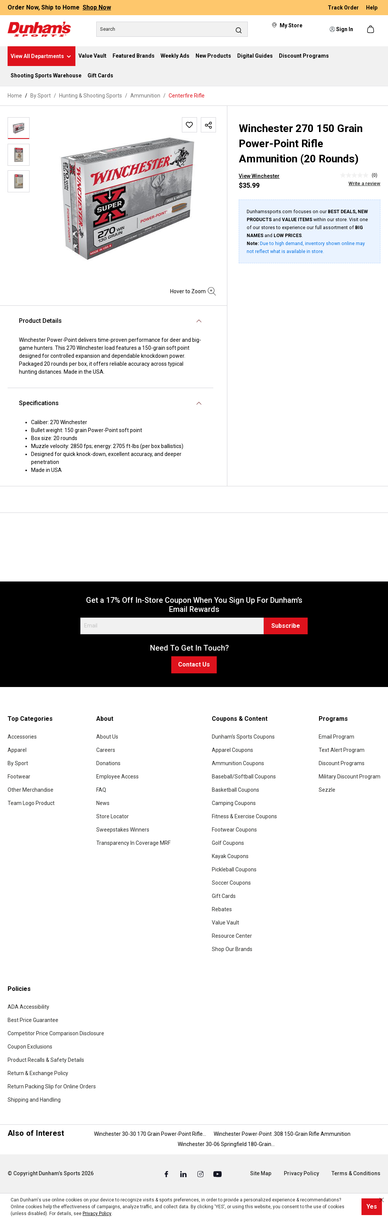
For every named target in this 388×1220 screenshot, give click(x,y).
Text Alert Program (342, 750)
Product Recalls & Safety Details (46, 1060)
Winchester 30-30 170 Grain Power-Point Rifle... (150, 1134)
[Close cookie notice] (381, 1199)
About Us (107, 737)
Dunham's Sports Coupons (243, 737)
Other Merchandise (30, 790)
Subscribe (285, 625)
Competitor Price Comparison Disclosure (56, 1033)
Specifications (39, 403)
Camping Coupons (234, 803)
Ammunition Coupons (238, 763)
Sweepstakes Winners (122, 830)
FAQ (101, 790)
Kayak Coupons (230, 856)
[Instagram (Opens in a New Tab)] (201, 1174)
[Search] (172, 29)
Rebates (222, 909)
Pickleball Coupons (234, 869)
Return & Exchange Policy (38, 1073)
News (103, 803)
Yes (371, 1206)
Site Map (260, 1173)
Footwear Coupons (234, 830)
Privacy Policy (301, 1173)
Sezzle (327, 790)
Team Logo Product (31, 803)
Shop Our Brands (232, 949)
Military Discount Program (349, 777)
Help (371, 8)
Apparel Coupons (232, 750)
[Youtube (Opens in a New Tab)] (217, 1174)
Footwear (19, 777)
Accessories (22, 737)
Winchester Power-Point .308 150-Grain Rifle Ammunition (282, 1134)
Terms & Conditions (356, 1173)
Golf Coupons (228, 843)
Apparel (17, 750)
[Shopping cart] (371, 29)
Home (15, 96)
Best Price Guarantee (33, 1020)
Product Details (40, 320)
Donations (108, 763)
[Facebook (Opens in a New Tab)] (167, 1174)
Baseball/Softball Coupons (244, 777)
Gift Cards (224, 896)
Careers (105, 750)
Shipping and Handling (34, 1100)
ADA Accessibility (28, 1007)
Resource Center (232, 936)
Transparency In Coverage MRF (133, 843)
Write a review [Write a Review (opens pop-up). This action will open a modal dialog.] (364, 183)
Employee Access (117, 777)
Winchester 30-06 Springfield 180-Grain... (226, 1144)
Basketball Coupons (235, 790)
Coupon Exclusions (30, 1047)
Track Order (344, 8)
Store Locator (112, 816)
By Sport (18, 763)
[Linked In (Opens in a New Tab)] (184, 1174)
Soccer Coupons (231, 883)
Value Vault (225, 923)
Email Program (336, 737)
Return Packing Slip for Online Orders (52, 1086)
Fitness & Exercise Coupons (244, 816)
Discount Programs (342, 763)
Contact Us (194, 664)
